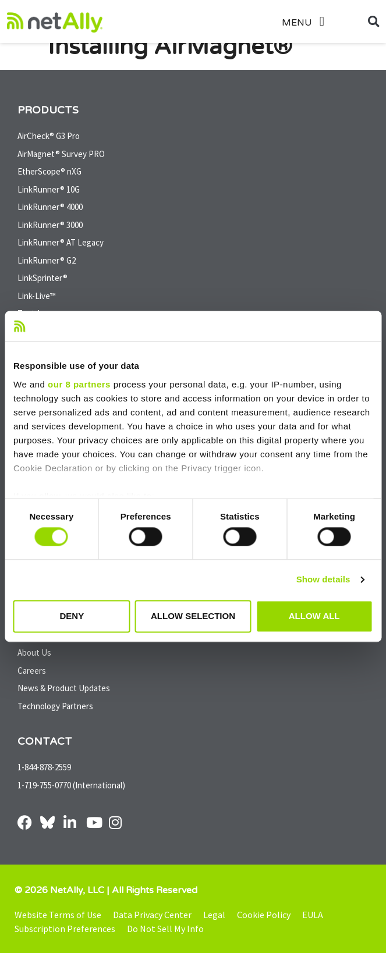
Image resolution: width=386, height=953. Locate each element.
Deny (71, 616)
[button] (316, 22)
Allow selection (193, 616)
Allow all (314, 616)
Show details (323, 580)
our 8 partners (79, 384)
